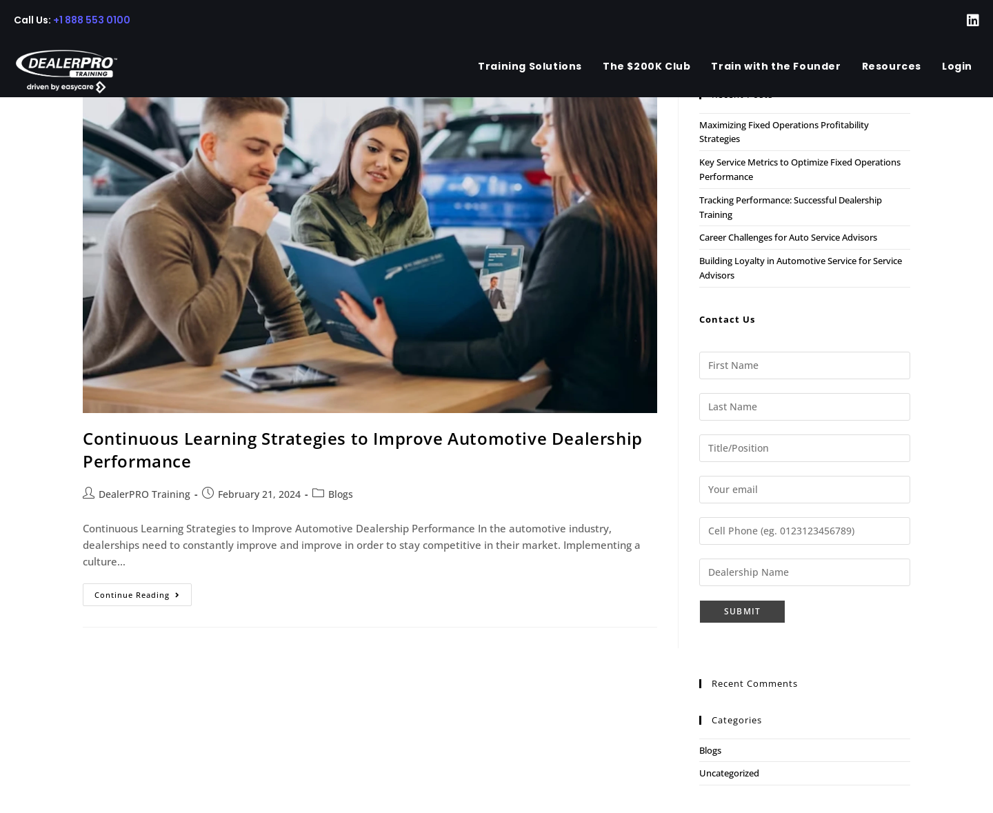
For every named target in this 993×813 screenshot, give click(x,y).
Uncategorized (729, 773)
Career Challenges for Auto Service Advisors (788, 237)
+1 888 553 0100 (91, 20)
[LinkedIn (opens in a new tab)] (964, 21)
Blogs (340, 494)
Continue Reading (143, 597)
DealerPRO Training (144, 494)
